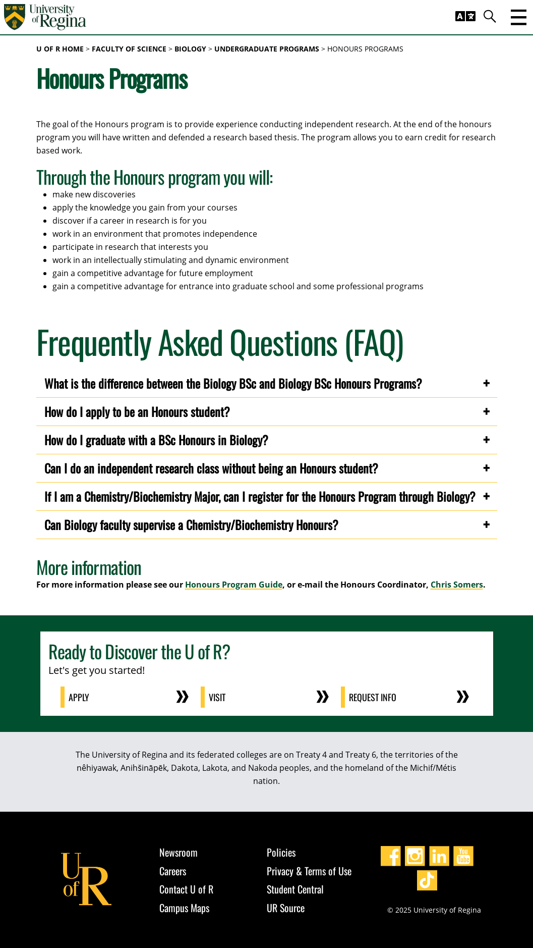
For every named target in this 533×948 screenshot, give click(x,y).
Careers (172, 870)
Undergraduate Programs (266, 49)
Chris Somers (457, 584)
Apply (79, 697)
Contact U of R (186, 889)
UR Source (286, 907)
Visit (217, 697)
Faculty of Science (129, 49)
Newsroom (178, 852)
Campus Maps (184, 907)
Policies (281, 852)
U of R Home (60, 49)
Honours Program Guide (233, 584)
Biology (190, 49)
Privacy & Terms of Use (309, 870)
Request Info (372, 697)
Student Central (295, 889)
